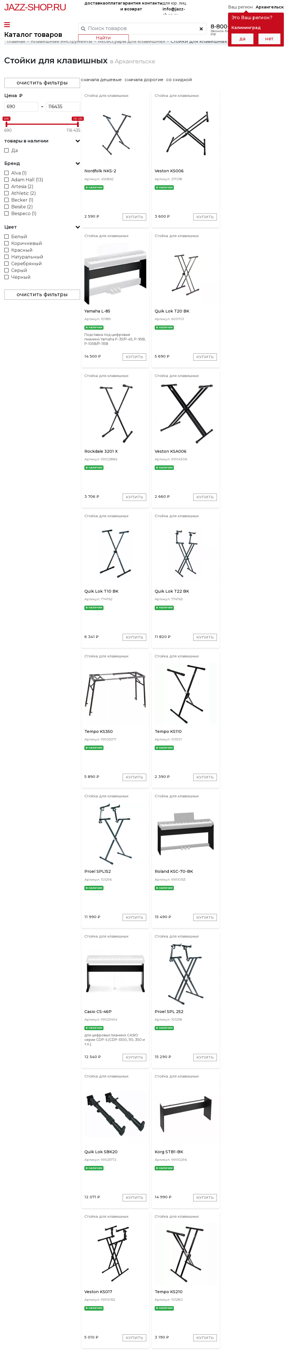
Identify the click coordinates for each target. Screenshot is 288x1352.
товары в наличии (26, 143)
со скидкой (182, 82)
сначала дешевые (104, 82)
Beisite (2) (22, 209)
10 (227, 1238)
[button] (42, 143)
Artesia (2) (22, 189)
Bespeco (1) (24, 216)
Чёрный (21, 279)
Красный (22, 252)
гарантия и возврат (131, 6)
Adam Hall (216, 1263)
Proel (238, 1263)
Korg (255, 1263)
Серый (19, 273)
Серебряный (26, 266)
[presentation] (114, 1262)
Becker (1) (22, 202)
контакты (152, 3)
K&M (126, 1263)
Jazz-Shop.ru (35, 7)
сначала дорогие (146, 82)
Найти (103, 38)
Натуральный (27, 259)
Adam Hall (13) (27, 182)
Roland (169, 1263)
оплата (112, 3)
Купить (134, 220)
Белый (19, 239)
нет (269, 38)
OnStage (191, 1263)
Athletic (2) (23, 195)
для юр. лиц (174, 7)
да (242, 38)
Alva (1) (19, 175)
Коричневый (26, 246)
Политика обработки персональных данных (46, 1344)
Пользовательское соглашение (34, 1338)
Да (14, 153)
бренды (199, 1299)
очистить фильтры (42, 85)
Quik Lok (146, 1263)
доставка (94, 3)
